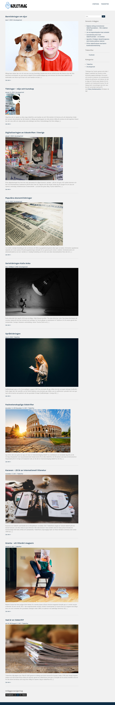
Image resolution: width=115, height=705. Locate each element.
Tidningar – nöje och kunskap (19, 89)
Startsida (95, 4)
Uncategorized (17, 20)
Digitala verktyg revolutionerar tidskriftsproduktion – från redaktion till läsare (97, 28)
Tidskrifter (105, 4)
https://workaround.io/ (94, 89)
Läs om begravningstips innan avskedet (98, 32)
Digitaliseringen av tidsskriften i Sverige (24, 132)
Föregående (9, 695)
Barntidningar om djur (16, 16)
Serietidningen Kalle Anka (17, 263)
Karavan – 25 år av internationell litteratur (25, 470)
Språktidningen (12, 333)
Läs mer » (8, 80)
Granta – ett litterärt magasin (19, 543)
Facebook (91, 55)
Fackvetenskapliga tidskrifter (19, 404)
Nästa (24, 695)
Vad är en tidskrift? (14, 620)
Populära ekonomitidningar (18, 198)
